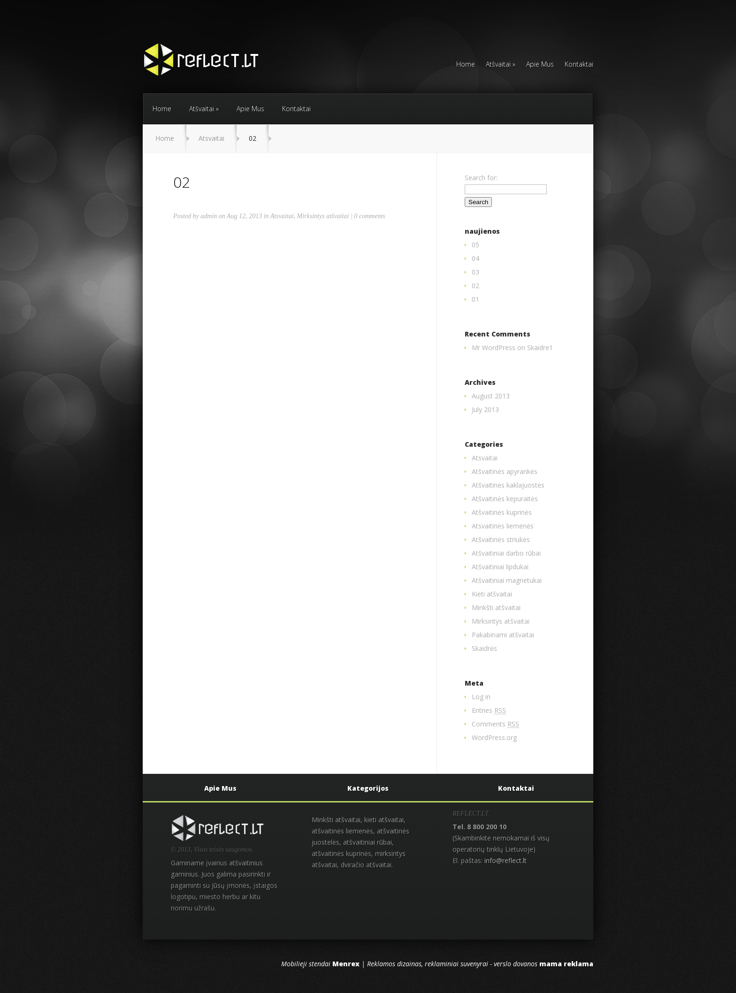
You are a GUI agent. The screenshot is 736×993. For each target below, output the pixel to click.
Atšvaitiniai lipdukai (500, 566)
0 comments (369, 216)
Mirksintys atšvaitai (323, 216)
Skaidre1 (540, 347)
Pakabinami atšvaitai (503, 634)
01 (475, 299)
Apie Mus (540, 65)
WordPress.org (494, 737)
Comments (495, 723)
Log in (481, 696)
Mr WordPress (493, 347)
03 (475, 271)
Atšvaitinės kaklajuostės (508, 485)
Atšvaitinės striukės (501, 539)
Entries (489, 710)
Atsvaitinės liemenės (503, 525)
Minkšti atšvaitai (496, 607)
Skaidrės (484, 648)
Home (465, 65)
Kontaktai (579, 65)
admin (208, 216)
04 (475, 258)
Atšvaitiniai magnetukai (507, 580)
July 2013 (485, 409)
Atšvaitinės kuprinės (502, 512)
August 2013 (491, 395)
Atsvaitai (211, 138)
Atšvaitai (500, 65)
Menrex (346, 963)
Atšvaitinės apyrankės (504, 471)
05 (475, 244)
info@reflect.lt (505, 860)
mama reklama (566, 963)
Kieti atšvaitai (492, 593)
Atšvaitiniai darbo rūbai (506, 553)
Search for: (481, 177)
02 (475, 285)
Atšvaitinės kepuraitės (505, 498)
